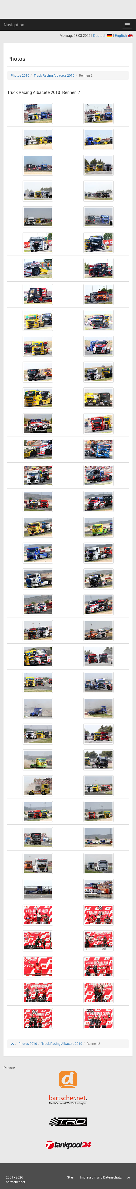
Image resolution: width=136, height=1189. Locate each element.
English (124, 35)
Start (71, 1177)
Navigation (14, 24)
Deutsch (103, 35)
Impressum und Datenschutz (101, 1177)
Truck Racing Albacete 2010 (54, 75)
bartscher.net (15, 1182)
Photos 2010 (20, 75)
